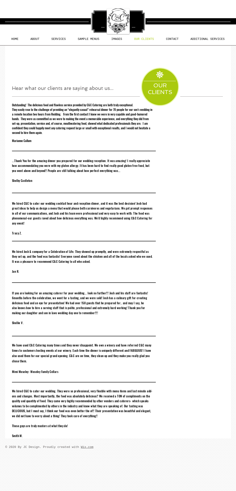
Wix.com (87, 447)
